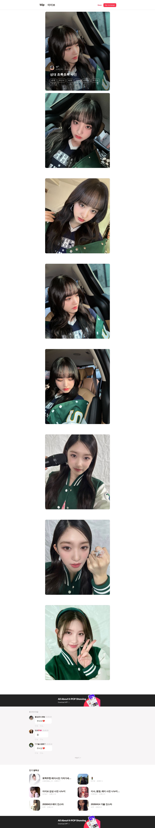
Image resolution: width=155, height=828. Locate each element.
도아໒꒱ (45, 794)
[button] (100, 5)
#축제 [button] (53, 84)
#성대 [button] (70, 80)
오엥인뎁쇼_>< (47, 781)
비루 (44, 807)
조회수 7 (57, 781)
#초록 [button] (53, 80)
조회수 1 (100, 781)
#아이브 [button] (61, 80)
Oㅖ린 (93, 781)
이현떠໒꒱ (94, 794)
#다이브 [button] (95, 80)
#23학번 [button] (86, 80)
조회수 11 (52, 794)
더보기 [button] (77, 758)
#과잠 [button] (78, 80)
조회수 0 (102, 794)
